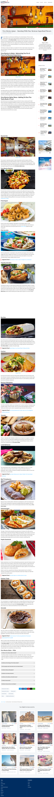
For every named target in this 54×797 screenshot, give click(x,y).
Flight (41, 2)
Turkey (2, 787)
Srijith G (9, 730)
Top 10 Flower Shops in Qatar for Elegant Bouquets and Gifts (44, 772)
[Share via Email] (31, 691)
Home (38, 2)
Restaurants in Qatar (5, 691)
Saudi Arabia (4, 725)
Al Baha (21, 725)
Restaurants (13, 693)
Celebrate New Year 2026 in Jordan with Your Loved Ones (9, 750)
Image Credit (18, 79)
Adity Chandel (28, 731)
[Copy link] (34, 691)
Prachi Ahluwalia (10, 752)
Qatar (3, 698)
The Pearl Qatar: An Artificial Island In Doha (18, 577)
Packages (50, 2)
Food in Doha (4, 695)
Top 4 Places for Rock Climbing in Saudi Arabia (9, 772)
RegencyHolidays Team (11, 774)
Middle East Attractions (10, 698)
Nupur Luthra (45, 45)
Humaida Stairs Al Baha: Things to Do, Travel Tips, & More (26, 729)
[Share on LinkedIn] (25, 691)
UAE (21, 769)
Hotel (45, 2)
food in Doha (23, 228)
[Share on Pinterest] (28, 691)
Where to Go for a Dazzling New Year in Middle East (26, 750)
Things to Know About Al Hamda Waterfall (7, 728)
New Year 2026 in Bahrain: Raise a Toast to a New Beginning (44, 750)
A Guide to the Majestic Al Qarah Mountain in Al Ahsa (44, 728)
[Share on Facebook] (23, 691)
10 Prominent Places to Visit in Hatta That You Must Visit (27, 772)
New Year (4, 747)
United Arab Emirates (4, 789)
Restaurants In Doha (5, 693)
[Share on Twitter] (20, 691)
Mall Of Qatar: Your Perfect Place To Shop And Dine (19, 350)
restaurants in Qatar (5, 200)
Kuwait (2, 792)
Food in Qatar (11, 695)
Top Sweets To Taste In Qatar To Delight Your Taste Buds (20, 261)
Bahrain (2, 794)
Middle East (22, 747)
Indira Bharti (45, 730)
